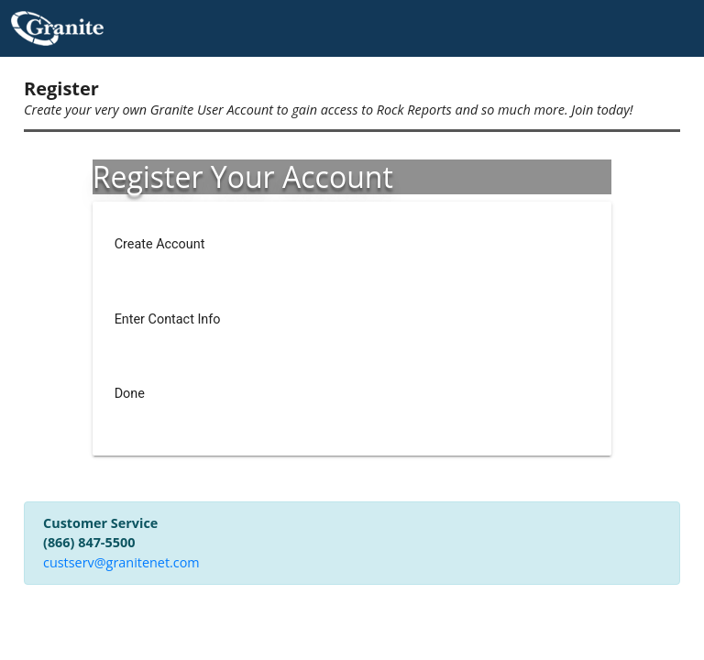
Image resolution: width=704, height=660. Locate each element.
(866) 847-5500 (89, 542)
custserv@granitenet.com (121, 562)
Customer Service (100, 523)
